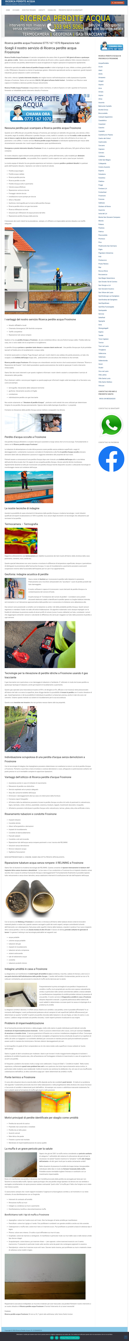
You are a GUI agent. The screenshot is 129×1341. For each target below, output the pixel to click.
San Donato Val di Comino (107, 282)
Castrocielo (102, 142)
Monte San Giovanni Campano (109, 217)
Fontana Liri (102, 189)
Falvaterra (102, 174)
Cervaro (101, 153)
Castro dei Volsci (104, 138)
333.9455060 (117, 3)
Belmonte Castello (105, 106)
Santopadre (102, 310)
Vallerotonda (103, 361)
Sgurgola (101, 321)
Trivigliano (102, 350)
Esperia (101, 171)
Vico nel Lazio (103, 371)
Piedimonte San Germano (107, 246)
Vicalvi (100, 368)
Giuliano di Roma (104, 206)
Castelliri (101, 131)
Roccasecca (102, 274)
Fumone (101, 199)
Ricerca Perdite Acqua (20, 1)
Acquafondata (103, 63)
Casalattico (102, 120)
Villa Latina (102, 375)
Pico (100, 242)
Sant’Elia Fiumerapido (106, 307)
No (57, 1338)
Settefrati (101, 318)
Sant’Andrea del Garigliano (107, 300)
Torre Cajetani (103, 339)
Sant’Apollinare (103, 303)
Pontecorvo (102, 260)
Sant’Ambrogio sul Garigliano (108, 296)
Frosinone (102, 196)
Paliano (101, 224)
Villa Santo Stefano (105, 382)
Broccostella (102, 113)
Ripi (99, 267)
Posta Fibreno (103, 264)
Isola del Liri (102, 214)
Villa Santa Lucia (104, 378)
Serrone (101, 314)
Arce (100, 88)
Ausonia (101, 103)
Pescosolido (102, 235)
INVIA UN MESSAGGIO (107, 399)
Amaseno (101, 77)
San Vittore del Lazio (105, 292)
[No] (125, 1337)
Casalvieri (101, 124)
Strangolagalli (103, 328)
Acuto (100, 67)
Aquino (101, 85)
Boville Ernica (103, 110)
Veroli (100, 364)
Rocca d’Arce (103, 271)
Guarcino (101, 210)
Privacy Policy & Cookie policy (70, 1338)
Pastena (101, 228)
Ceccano (101, 145)
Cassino (101, 128)
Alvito (100, 74)
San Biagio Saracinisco (106, 278)
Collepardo (102, 163)
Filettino (101, 181)
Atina (100, 99)
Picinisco (101, 239)
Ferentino (101, 178)
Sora (100, 325)
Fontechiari (102, 192)
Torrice (101, 343)
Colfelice (101, 156)
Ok (52, 1338)
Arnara (100, 92)
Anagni (101, 81)
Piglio (100, 249)
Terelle (100, 335)
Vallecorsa (102, 353)
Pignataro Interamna (105, 253)
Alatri (100, 70)
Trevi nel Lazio (103, 346)
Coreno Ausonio (104, 167)
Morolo (101, 221)
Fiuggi (100, 185)
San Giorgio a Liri (104, 285)
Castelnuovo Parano (105, 135)
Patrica (101, 232)
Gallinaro (101, 203)
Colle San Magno (104, 160)
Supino (100, 332)
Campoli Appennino (105, 117)
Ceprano (101, 149)
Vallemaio (102, 357)
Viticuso (101, 386)
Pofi (99, 257)
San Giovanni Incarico (106, 289)
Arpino (100, 95)
